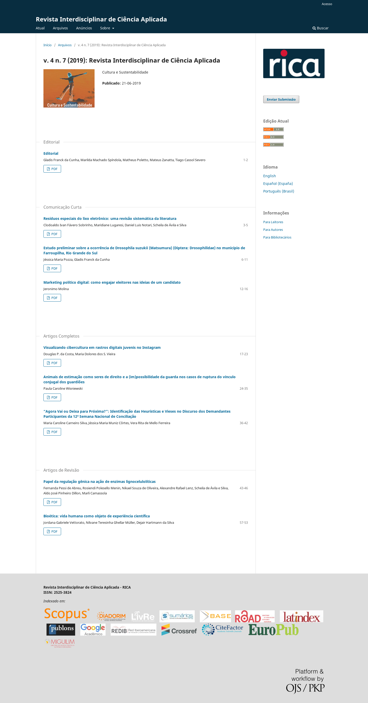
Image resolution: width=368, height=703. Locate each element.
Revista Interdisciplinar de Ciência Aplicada (101, 19)
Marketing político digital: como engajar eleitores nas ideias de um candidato (112, 282)
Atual (40, 28)
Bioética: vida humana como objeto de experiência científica (96, 516)
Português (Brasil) (278, 191)
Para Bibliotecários (277, 237)
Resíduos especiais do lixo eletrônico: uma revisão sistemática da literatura (109, 218)
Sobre (105, 28)
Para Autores (273, 229)
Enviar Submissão (281, 99)
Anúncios (84, 28)
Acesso (327, 4)
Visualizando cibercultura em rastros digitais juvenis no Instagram (102, 347)
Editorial (50, 153)
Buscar (321, 28)
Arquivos (60, 28)
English (269, 175)
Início (47, 45)
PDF (54, 168)
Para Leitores (273, 222)
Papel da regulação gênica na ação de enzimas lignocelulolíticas (99, 481)
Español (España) (278, 183)
